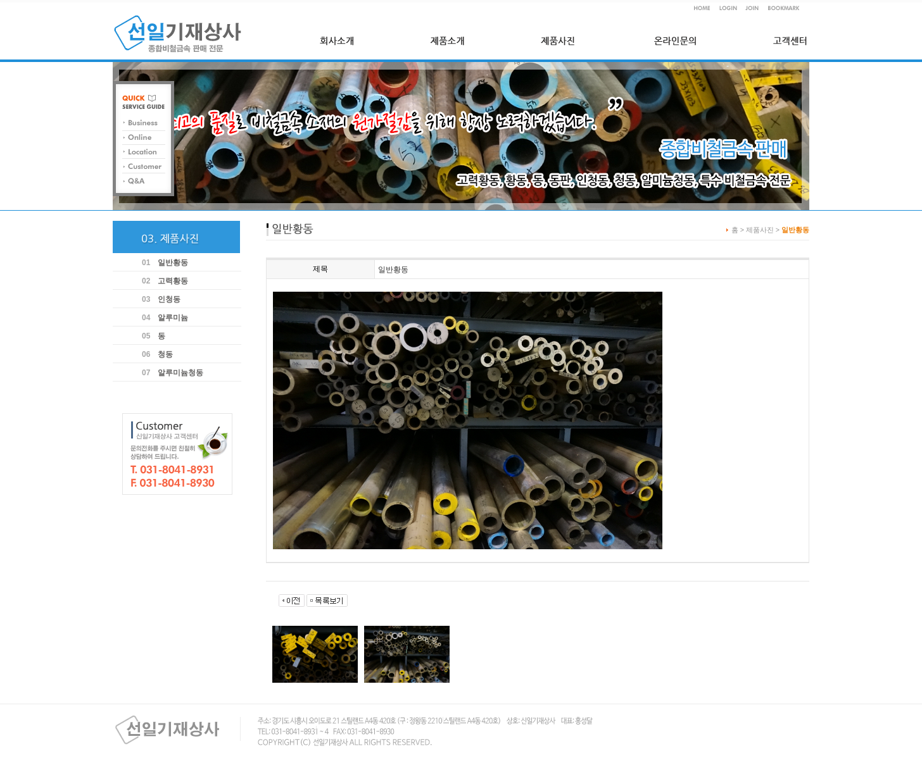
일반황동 (173, 262)
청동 (165, 354)
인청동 (169, 299)
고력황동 (173, 281)
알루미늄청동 (180, 372)
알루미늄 (173, 317)
